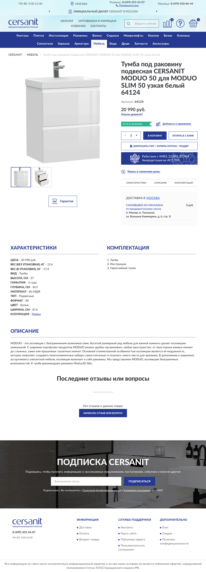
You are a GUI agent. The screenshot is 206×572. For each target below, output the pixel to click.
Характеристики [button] (136, 183)
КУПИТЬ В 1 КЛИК (183, 136)
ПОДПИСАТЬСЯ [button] (139, 481)
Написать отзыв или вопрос (103, 413)
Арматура (81, 43)
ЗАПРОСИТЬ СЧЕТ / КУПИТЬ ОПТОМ (159, 146)
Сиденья (113, 35)
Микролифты (133, 35)
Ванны (97, 35)
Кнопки (153, 35)
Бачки (168, 35)
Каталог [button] (67, 21)
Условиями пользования (137, 490)
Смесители (45, 43)
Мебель (99, 43)
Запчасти (141, 43)
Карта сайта (128, 533)
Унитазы (22, 35)
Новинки (78, 26)
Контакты (98, 26)
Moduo (36, 314)
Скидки (167, 533)
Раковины (80, 35)
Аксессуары (160, 43)
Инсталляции (58, 35)
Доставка (85, 527)
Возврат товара (89, 539)
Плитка (38, 35)
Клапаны (183, 35)
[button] (127, 5)
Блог (165, 527)
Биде (113, 43)
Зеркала (64, 43)
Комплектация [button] (183, 183)
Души (126, 43)
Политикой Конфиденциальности (102, 490)
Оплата (84, 533)
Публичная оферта (133, 539)
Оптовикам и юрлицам (97, 21)
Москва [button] (153, 198)
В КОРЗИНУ (155, 136)
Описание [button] (160, 183)
